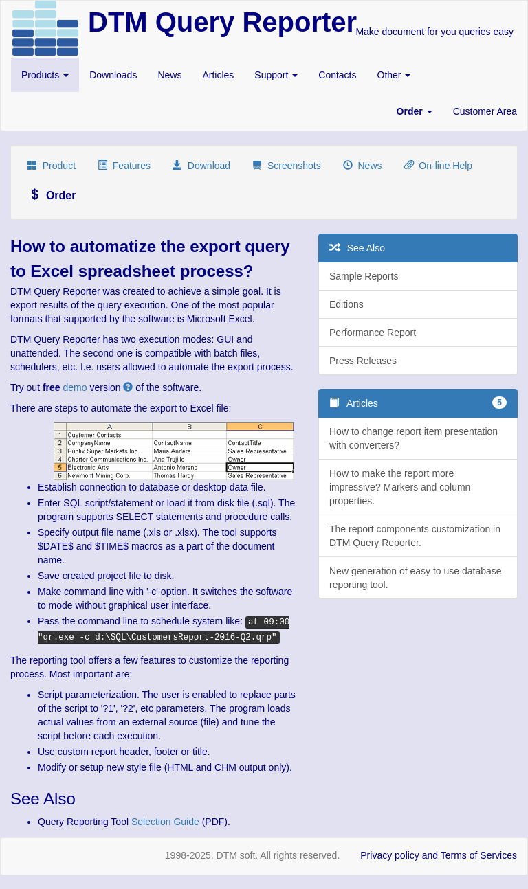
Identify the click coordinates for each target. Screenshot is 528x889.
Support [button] (276, 74)
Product (52, 165)
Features (124, 165)
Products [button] (45, 74)
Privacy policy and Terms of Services (438, 855)
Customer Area (485, 111)
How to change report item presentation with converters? (413, 438)
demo (75, 387)
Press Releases (363, 360)
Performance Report (372, 332)
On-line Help (438, 165)
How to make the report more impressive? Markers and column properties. (399, 487)
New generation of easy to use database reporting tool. (415, 577)
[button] (414, 111)
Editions (346, 304)
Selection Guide (165, 821)
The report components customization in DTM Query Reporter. (414, 536)
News (169, 74)
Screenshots (286, 165)
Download (201, 165)
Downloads (113, 74)
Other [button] (394, 74)
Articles (218, 74)
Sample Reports (363, 276)
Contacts (337, 74)
